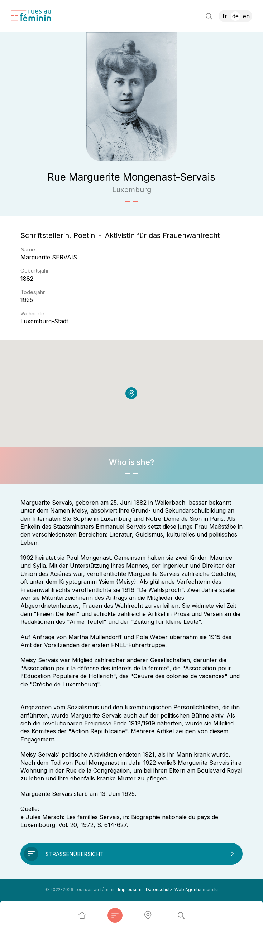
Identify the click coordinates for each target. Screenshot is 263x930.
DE (235, 16)
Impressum (130, 889)
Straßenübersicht (75, 854)
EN (246, 16)
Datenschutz (159, 889)
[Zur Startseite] (31, 15)
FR (225, 16)
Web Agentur (188, 889)
